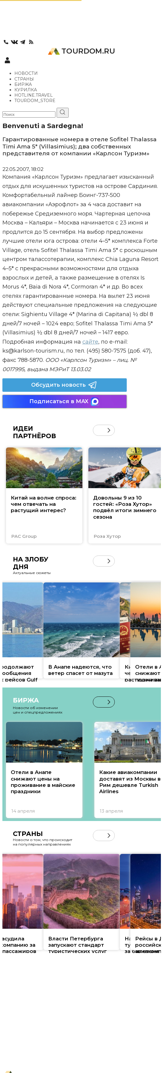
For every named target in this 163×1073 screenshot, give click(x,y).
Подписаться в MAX (64, 401)
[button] (109, 430)
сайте (90, 342)
